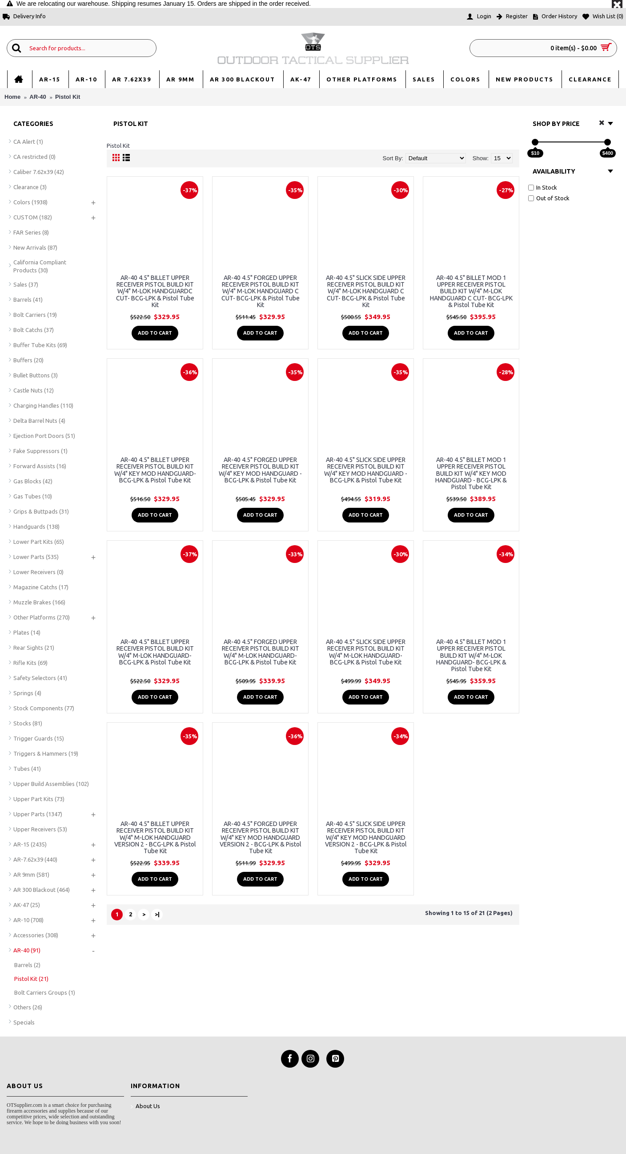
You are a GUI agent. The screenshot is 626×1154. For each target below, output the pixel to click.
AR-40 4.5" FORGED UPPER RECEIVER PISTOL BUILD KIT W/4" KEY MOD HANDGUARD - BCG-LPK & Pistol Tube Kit (260, 470)
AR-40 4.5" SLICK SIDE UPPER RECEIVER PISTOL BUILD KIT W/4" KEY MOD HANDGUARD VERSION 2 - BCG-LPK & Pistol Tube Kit (366, 837)
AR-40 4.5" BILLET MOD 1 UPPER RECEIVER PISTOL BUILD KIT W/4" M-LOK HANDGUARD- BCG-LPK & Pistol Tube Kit (471, 655)
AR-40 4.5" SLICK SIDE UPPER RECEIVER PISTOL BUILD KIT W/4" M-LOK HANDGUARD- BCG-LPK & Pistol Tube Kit (365, 652)
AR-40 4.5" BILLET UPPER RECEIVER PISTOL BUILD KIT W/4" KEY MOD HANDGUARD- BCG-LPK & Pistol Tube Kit (155, 470)
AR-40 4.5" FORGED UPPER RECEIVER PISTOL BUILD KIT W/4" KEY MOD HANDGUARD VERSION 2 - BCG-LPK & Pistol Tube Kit (260, 837)
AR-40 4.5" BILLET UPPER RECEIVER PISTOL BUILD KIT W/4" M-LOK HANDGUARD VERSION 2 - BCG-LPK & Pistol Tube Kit (155, 837)
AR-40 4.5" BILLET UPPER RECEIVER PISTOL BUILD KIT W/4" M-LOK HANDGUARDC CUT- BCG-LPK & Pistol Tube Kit (155, 291)
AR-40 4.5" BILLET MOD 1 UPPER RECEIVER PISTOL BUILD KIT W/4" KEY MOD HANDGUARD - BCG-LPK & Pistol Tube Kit (471, 473)
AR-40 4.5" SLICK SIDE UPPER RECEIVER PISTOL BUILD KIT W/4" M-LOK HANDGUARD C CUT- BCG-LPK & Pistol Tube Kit (365, 291)
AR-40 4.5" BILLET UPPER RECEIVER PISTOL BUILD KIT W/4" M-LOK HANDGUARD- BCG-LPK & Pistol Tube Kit (155, 652)
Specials (24, 1022)
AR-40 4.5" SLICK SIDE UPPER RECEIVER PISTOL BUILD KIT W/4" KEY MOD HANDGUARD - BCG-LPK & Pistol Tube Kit (365, 470)
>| (157, 914)
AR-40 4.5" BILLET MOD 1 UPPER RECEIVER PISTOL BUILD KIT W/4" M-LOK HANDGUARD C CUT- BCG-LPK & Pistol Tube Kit (471, 291)
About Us (145, 1106)
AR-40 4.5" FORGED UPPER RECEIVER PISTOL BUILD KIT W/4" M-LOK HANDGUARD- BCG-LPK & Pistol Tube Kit (260, 652)
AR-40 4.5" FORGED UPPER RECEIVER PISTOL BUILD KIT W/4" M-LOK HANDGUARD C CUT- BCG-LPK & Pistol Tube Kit (260, 291)
